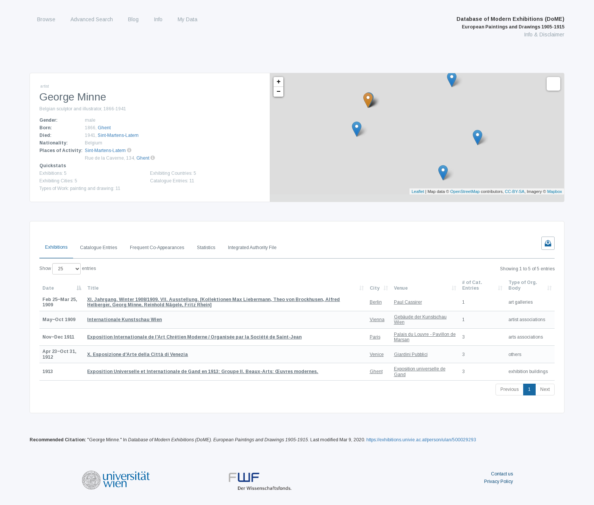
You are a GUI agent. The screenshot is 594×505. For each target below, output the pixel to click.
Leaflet (417, 191)
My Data (187, 19)
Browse (46, 19)
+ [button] (279, 81)
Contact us (502, 474)
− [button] (279, 91)
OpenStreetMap (465, 191)
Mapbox (554, 191)
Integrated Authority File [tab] (252, 247)
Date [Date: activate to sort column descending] (48, 288)
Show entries (67, 268)
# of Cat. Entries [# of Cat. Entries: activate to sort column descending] (472, 285)
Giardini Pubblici (411, 354)
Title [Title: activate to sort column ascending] (92, 288)
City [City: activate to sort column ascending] (375, 288)
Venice (377, 354)
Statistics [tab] (206, 247)
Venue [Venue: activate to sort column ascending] (401, 288)
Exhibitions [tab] (56, 247)
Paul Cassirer (408, 302)
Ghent (104, 127)
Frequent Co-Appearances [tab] (157, 247)
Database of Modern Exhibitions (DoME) (510, 23)
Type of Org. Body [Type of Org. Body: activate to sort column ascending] (522, 285)
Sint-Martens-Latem (118, 135)
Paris (375, 337)
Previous (509, 389)
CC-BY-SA (515, 191)
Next (545, 389)
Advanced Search (91, 19)
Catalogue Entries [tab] (98, 247)
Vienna (377, 319)
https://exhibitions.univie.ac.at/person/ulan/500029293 (421, 439)
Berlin (376, 302)
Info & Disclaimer (544, 34)
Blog (133, 19)
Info (158, 19)
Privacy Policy (498, 481)
